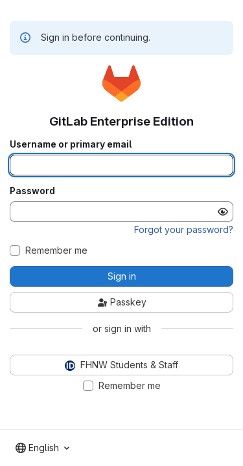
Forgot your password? (183, 229)
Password (32, 191)
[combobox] (42, 448)
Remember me (56, 250)
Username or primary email (71, 144)
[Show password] (223, 211)
